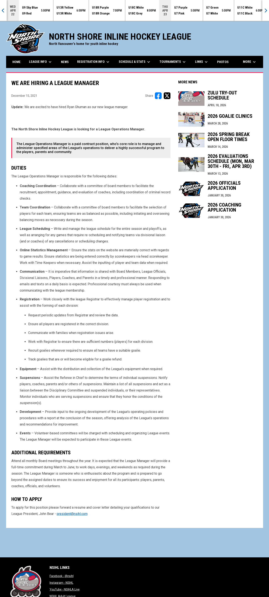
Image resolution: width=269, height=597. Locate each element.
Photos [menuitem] (223, 62)
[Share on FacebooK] (158, 95)
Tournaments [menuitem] (173, 61)
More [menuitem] (250, 61)
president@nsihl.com (72, 514)
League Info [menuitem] (41, 61)
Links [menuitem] (202, 61)
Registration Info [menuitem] (93, 61)
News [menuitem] (65, 62)
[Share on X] (167, 95)
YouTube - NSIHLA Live (65, 589)
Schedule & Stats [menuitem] (135, 61)
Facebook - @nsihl (62, 576)
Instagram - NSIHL (61, 582)
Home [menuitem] (16, 62)
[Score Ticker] (134, 10)
